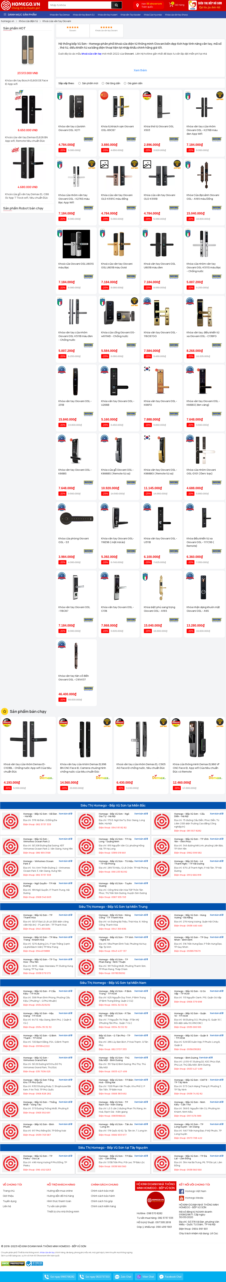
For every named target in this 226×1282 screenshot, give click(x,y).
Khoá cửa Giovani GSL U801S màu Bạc (76, 265)
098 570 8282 (154, 1213)
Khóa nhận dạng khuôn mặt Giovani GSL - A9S (203, 609)
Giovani (73, 29)
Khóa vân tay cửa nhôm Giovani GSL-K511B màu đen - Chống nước (75, 336)
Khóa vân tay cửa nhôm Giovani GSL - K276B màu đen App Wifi (202, 130)
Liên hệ (7, 1206)
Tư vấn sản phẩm (57, 1206)
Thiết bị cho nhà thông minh (63, 1211)
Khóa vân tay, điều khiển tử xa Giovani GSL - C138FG (203, 334)
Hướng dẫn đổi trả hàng (60, 1195)
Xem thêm (140, 70)
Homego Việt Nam (192, 1191)
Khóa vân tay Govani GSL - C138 (117, 609)
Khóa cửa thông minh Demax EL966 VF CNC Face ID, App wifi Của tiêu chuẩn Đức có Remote (196, 767)
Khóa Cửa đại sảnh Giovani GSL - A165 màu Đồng (203, 197)
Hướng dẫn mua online (60, 1190)
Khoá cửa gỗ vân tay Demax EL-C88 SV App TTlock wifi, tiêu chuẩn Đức (27, 196)
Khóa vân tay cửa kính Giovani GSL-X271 (71, 128)
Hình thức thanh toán (59, 1201)
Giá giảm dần (135, 83)
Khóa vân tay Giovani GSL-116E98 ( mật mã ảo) (117, 540)
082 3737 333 (165, 1217)
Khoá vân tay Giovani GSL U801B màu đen (159, 265)
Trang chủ (8, 1190)
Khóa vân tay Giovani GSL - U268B (117, 403)
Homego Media (191, 1197)
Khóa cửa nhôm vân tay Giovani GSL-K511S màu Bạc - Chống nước (204, 267)
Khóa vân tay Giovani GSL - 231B (75, 403)
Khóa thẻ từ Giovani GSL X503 (159, 128)
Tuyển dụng (9, 1201)
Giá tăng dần (113, 83)
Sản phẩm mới (90, 83)
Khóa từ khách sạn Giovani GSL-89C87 (117, 128)
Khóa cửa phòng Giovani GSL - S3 (73, 540)
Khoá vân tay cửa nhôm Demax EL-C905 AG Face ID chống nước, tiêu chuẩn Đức (141, 766)
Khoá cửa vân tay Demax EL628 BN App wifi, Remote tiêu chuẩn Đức (26, 139)
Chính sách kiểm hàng (103, 1206)
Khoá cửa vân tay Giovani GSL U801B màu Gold (116, 265)
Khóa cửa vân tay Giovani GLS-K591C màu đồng (116, 197)
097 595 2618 (163, 1222)
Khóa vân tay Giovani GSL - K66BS (75, 471)
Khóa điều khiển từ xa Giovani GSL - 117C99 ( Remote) (200, 542)
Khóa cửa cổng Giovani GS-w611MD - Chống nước (118, 334)
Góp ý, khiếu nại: (146, 1226)
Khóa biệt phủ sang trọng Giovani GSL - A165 (159, 609)
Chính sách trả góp (102, 1201)
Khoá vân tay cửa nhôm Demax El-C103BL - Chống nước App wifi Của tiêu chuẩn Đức (27, 767)
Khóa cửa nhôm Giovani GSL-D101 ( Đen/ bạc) (201, 471)
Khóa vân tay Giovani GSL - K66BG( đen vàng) (203, 403)
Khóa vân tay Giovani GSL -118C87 (74, 609)
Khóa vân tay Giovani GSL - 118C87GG (160, 334)
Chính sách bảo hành (103, 1195)
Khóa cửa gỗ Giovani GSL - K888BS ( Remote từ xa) (117, 471)
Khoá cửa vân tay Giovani (106, 29)
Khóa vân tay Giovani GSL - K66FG (160, 403)
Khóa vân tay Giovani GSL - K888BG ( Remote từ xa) (160, 471)
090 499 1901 (164, 1226)
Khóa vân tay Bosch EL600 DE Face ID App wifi (26, 82)
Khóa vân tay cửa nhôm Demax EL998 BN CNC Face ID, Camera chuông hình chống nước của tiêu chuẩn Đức (83, 767)
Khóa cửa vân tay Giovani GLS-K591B (159, 197)
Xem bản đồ (65, 814)
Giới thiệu (8, 1195)
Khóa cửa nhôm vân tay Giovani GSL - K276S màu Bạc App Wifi (74, 198)
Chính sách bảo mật (102, 1190)
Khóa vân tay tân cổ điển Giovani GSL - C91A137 (73, 677)
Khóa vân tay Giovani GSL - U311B (160, 540)
